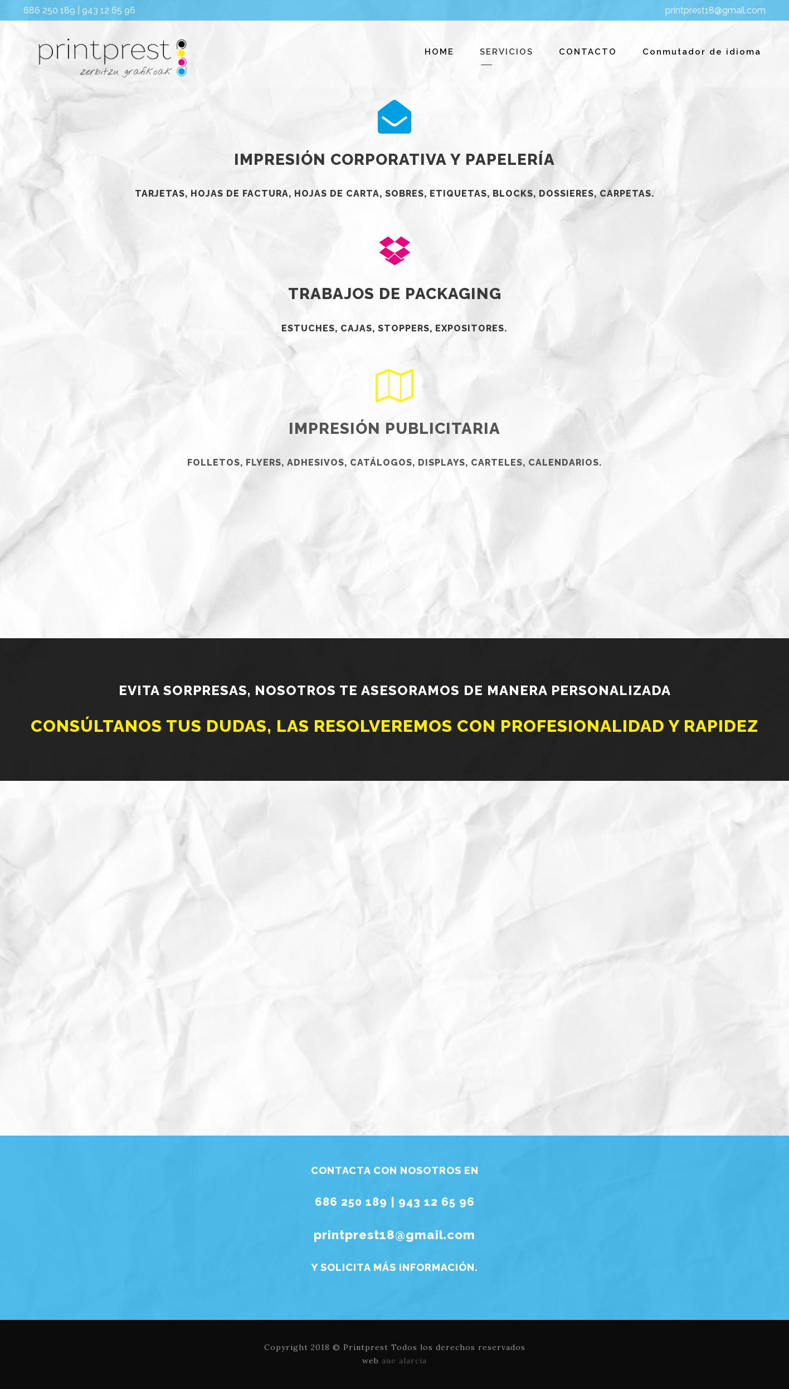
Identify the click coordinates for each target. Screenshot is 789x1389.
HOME (439, 52)
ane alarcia (404, 1361)
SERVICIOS (506, 52)
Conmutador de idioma (701, 52)
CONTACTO (588, 52)
